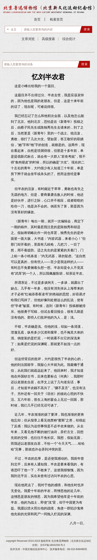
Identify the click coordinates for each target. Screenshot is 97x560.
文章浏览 (28, 39)
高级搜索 (48, 39)
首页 (37, 19)
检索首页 (56, 19)
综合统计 (68, 39)
